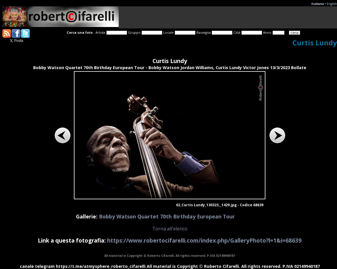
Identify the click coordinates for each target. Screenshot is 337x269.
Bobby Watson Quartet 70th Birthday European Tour (167, 216)
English (332, 4)
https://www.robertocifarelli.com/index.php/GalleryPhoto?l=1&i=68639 (204, 240)
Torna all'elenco (169, 228)
